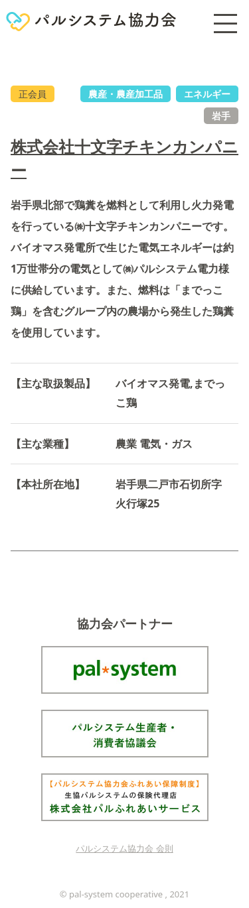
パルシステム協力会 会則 (124, 848)
